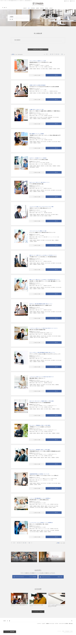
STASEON (9, 10)
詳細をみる (56, 75)
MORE (38, 610)
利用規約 (63, 629)
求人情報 (47, 622)
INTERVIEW (33, 8)
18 (29, 541)
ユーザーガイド (59, 629)
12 (58, 54)
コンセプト (43, 622)
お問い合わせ (71, 622)
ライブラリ (56, 622)
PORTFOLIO (42, 8)
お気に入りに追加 (45, 75)
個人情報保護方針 (67, 629)
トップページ (39, 622)
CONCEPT (25, 8)
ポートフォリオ (51, 622)
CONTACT (51, 8)
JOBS (29, 8)
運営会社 (71, 629)
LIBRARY (37, 8)
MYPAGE (46, 8)
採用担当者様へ (10, 630)
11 (56, 54)
